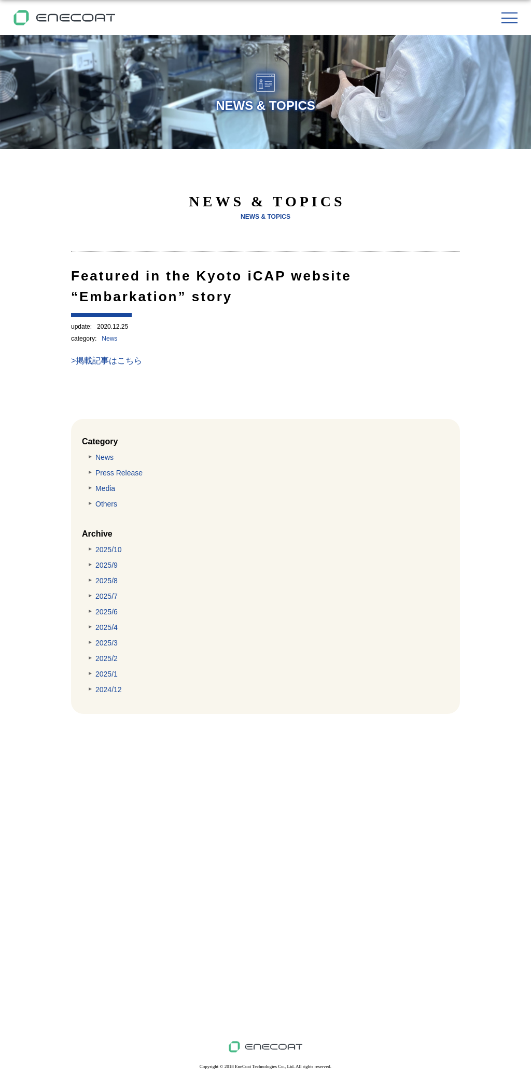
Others (106, 504)
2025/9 (106, 565)
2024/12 (108, 689)
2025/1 (106, 674)
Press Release (119, 473)
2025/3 (106, 643)
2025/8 (106, 581)
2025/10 (108, 549)
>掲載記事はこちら (106, 360)
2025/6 (106, 612)
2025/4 (106, 627)
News (109, 338)
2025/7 (106, 596)
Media (105, 488)
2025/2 (106, 658)
